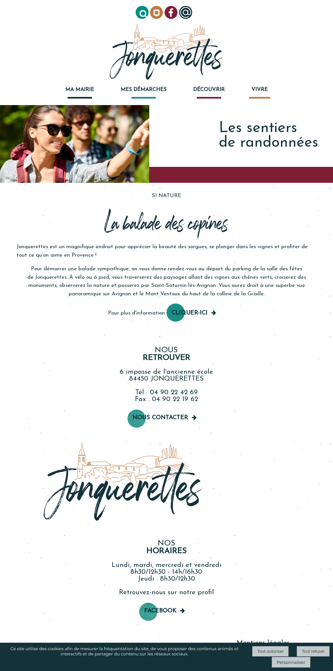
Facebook (160, 611)
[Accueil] (166, 52)
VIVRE (259, 89)
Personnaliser (291, 662)
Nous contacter (160, 418)
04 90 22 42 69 (174, 392)
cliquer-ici (189, 313)
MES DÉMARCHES (143, 89)
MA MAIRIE (79, 89)
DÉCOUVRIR (209, 89)
